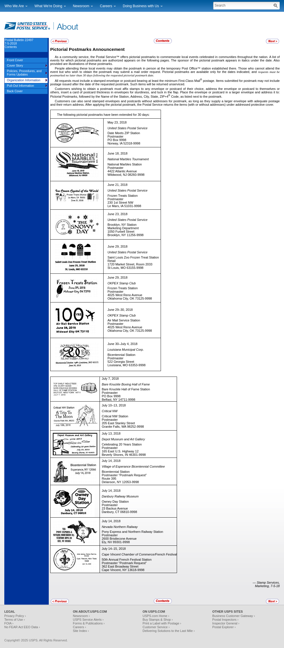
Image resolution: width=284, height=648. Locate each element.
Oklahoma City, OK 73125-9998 (130, 298)
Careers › (79, 627)
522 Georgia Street (121, 361)
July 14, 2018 (111, 460)
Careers (106, 6)
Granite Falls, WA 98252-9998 (123, 426)
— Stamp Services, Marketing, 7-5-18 (266, 584)
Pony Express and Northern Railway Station (132, 531)
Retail (112, 261)
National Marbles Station (125, 164)
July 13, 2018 (111, 433)
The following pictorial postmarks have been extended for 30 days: (103, 114)
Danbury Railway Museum (120, 496)
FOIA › (8, 623)
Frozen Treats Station (123, 195)
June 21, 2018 (118, 184)
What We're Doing (48, 6)
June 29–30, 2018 (120, 309)
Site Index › (81, 630)
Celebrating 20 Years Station (122, 444)
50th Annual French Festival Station (127, 559)
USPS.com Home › (156, 616)
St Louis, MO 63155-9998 (125, 267)
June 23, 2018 (118, 214)
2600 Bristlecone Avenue (119, 538)
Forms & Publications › (89, 623)
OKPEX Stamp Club (122, 283)
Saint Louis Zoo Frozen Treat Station (133, 257)
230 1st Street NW (120, 202)
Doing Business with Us (141, 6)
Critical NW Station (115, 416)
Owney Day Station (115, 501)
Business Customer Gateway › (233, 616)
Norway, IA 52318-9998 (124, 143)
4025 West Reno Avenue (125, 295)
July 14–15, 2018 (114, 548)
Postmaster (116, 136)
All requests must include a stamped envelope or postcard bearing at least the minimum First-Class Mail (127, 80)
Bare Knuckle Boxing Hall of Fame (126, 384)
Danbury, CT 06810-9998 (119, 512)
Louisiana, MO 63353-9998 (127, 365)
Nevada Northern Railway (120, 527)
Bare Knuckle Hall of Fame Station (126, 389)
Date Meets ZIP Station (124, 133)
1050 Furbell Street (121, 231)
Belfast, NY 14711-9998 (118, 399)
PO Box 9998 (117, 140)
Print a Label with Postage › (162, 623)
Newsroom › (81, 616)
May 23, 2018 (117, 122)
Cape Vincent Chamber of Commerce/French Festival (139, 554)
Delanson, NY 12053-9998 (120, 482)
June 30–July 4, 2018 (123, 344)
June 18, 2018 (118, 153)
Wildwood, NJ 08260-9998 (126, 174)
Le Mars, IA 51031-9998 (124, 206)
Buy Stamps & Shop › (158, 619)
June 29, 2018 (118, 246)
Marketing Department (123, 228)
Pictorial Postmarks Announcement (87, 49)
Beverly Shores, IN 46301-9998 (124, 454)
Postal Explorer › (224, 627)
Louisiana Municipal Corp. (126, 349)
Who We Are (14, 6)
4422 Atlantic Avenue (122, 171)
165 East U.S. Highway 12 (120, 451)
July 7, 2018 (110, 378)
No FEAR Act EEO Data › (22, 627)
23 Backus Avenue (115, 508)
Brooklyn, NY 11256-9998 (126, 235)
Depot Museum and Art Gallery (123, 439)
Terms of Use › (14, 619)
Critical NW (110, 411)
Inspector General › (225, 623)
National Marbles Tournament (128, 159)
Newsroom (81, 6)
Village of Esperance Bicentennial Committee (133, 466)
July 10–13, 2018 (114, 405)
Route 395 (109, 478)
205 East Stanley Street (118, 423)
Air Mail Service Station (124, 320)
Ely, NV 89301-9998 (116, 542)
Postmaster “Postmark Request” (124, 475)
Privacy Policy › (15, 616)
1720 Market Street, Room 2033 (130, 264)
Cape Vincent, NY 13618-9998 (123, 570)
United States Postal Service (127, 128)
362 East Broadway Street (120, 566)
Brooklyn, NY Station (122, 224)
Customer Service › (156, 627)
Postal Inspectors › (225, 619)
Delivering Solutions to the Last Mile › (169, 630)
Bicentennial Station (121, 354)
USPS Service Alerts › (88, 619)
